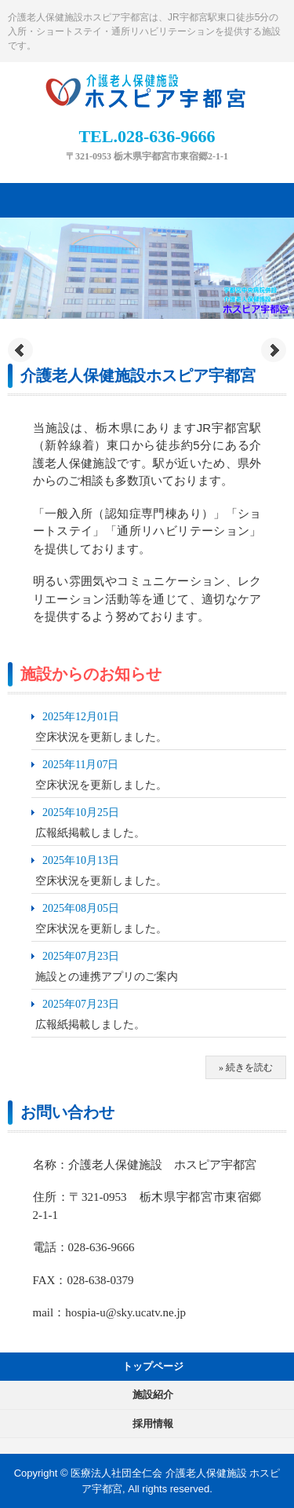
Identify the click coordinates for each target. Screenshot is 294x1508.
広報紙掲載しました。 (90, 833)
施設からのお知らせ (91, 674)
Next (273, 350)
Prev (20, 350)
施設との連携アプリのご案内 (106, 977)
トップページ (152, 1366)
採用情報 (152, 1423)
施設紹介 (152, 1394)
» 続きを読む (246, 1067)
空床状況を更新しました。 (101, 737)
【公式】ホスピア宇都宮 (147, 87)
